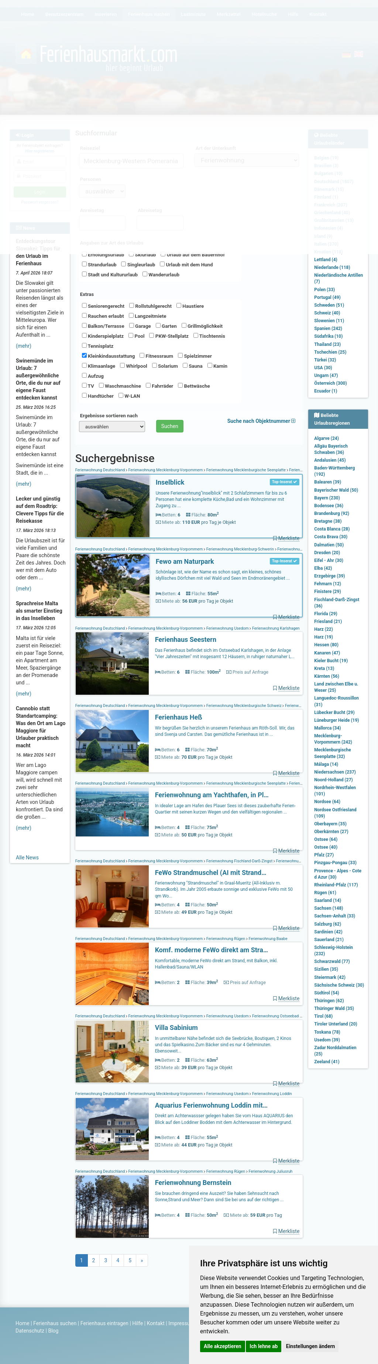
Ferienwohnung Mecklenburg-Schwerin (240, 549)
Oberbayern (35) (330, 823)
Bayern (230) (327, 498)
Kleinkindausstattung (108, 356)
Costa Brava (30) (330, 536)
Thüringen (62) (329, 1000)
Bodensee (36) (328, 505)
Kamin (217, 366)
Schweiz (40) (327, 313)
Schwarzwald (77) (332, 961)
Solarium (165, 366)
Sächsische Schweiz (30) (339, 985)
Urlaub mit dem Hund (186, 264)
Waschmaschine (120, 386)
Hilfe (137, 1323)
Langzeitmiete (147, 316)
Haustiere (190, 306)
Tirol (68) (323, 1016)
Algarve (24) (326, 438)
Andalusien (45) (330, 460)
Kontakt (156, 1323)
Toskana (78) (327, 1032)
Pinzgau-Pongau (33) (335, 862)
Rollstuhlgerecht (150, 306)
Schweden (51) (329, 305)
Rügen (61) (325, 892)
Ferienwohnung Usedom (227, 628)
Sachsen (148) (328, 908)
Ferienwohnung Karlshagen (275, 628)
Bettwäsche (194, 386)
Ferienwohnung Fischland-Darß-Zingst (239, 861)
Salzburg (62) (327, 924)
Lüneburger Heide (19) (336, 720)
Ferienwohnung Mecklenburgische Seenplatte (245, 470)
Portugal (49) (327, 297)
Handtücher (98, 396)
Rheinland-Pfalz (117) (336, 885)
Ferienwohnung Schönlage (300, 549)
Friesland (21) (328, 621)
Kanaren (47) (327, 653)
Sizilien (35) (326, 969)
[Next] (142, 1260)
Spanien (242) (328, 328)
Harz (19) (323, 637)
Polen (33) (324, 289)
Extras (87, 294)
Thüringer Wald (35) (334, 1008)
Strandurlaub (99, 264)
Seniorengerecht (103, 306)
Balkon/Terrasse (103, 326)
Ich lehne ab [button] (264, 1346)
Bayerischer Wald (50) (336, 490)
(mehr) (23, 346)
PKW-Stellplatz (168, 336)
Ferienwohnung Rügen (225, 938)
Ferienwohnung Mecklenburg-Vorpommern (165, 470)
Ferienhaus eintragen (104, 1323)
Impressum (181, 1323)
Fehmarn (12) (327, 583)
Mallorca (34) (327, 728)
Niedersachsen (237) (335, 772)
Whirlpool (133, 366)
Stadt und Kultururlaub (110, 274)
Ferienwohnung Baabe (268, 938)
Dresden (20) (327, 552)
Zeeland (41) (326, 1061)
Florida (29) (325, 613)
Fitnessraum (156, 356)
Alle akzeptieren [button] (222, 1346)
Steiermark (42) (330, 977)
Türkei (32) (325, 360)
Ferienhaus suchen (54, 1323)
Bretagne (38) (327, 521)
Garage (140, 326)
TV (88, 386)
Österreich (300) (330, 383)
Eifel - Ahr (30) (328, 560)
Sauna (193, 366)
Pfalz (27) (324, 855)
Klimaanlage (99, 366)
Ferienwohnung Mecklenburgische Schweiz (243, 705)
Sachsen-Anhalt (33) (334, 916)
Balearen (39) (327, 482)
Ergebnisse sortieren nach (109, 415)
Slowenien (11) (329, 320)
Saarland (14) (327, 900)
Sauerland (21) (329, 939)
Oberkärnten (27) (331, 831)
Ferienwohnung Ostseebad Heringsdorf (285, 1016)
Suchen (169, 426)
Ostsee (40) (325, 847)
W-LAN (129, 396)
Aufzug (93, 376)
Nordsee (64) (327, 801)
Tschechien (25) (330, 352)
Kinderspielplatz (103, 336)
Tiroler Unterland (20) (335, 1024)
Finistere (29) (327, 591)
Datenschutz (30, 1331)
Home (23, 1323)
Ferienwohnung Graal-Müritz (300, 861)
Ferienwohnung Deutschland (100, 470)
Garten (166, 326)
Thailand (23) (327, 344)
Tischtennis (209, 336)
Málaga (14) (326, 764)
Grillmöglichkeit (202, 326)
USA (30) (323, 367)
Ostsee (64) (325, 839)
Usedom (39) (327, 1040)
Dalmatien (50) (329, 545)
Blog (53, 1331)
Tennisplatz (98, 346)
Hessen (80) (326, 644)
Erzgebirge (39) (329, 576)
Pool (136, 336)
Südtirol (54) (326, 993)
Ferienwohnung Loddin (271, 1093)
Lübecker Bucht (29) (334, 712)
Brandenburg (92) (331, 513)
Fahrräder (159, 386)
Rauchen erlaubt (103, 316)
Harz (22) (323, 629)
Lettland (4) (325, 259)
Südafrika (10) (328, 336)
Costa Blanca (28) (332, 529)
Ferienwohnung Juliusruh (270, 1171)
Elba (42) (323, 568)
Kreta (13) (324, 668)
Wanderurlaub (160, 274)
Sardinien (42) (328, 931)
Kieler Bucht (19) (331, 660)
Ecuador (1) (325, 391)
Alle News (27, 858)
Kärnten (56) (326, 676)
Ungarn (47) (326, 375)
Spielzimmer (195, 356)
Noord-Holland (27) (333, 779)
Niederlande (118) (332, 267)
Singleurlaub (138, 264)
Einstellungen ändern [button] (310, 1346)
